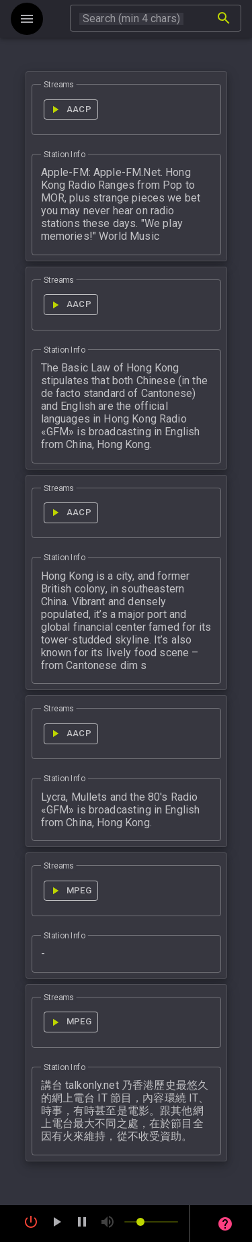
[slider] (151, 1221)
